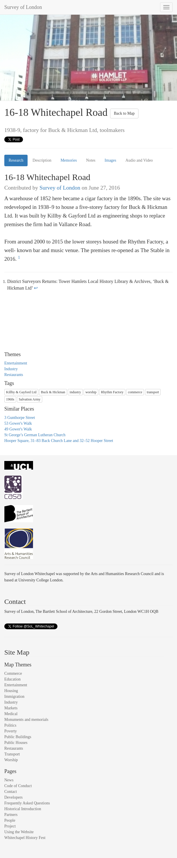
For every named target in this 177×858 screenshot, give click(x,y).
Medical (11, 714)
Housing (11, 691)
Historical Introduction (22, 809)
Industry (11, 369)
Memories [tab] (69, 160)
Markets (11, 708)
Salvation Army (30, 399)
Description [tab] (41, 160)
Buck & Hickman (53, 392)
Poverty (10, 731)
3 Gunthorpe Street (19, 417)
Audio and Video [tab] (139, 160)
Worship (11, 760)
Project (10, 826)
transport (153, 392)
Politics (10, 725)
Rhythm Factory (112, 392)
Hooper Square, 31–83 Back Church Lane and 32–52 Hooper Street (58, 441)
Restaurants (13, 375)
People (9, 820)
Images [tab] (110, 160)
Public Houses (16, 742)
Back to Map (124, 113)
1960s (10, 399)
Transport (12, 754)
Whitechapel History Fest (24, 838)
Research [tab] (16, 160)
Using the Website (19, 832)
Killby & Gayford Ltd (21, 392)
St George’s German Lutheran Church (35, 435)
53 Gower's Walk (18, 423)
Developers (13, 797)
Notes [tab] (90, 160)
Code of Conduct (18, 786)
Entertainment (15, 363)
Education (12, 679)
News (9, 780)
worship (91, 392)
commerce (135, 392)
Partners (11, 814)
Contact (10, 791)
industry (75, 392)
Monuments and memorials (26, 719)
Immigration (14, 696)
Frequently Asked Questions (27, 803)
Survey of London (23, 7)
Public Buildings (17, 737)
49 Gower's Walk (18, 429)
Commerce (13, 673)
